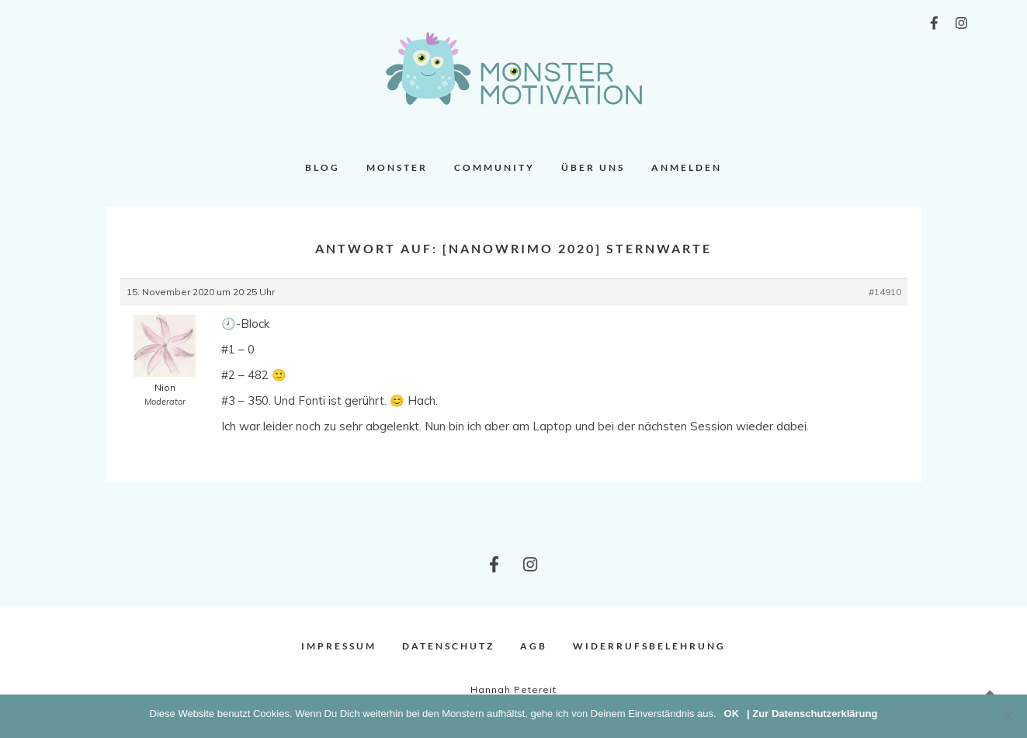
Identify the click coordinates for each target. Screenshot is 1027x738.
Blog (322, 167)
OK (732, 713)
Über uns (593, 167)
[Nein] (1007, 716)
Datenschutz (448, 646)
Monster (397, 167)
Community (494, 167)
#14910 (885, 292)
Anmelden (686, 167)
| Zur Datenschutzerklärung (812, 713)
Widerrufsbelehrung (649, 646)
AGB (533, 646)
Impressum (338, 646)
